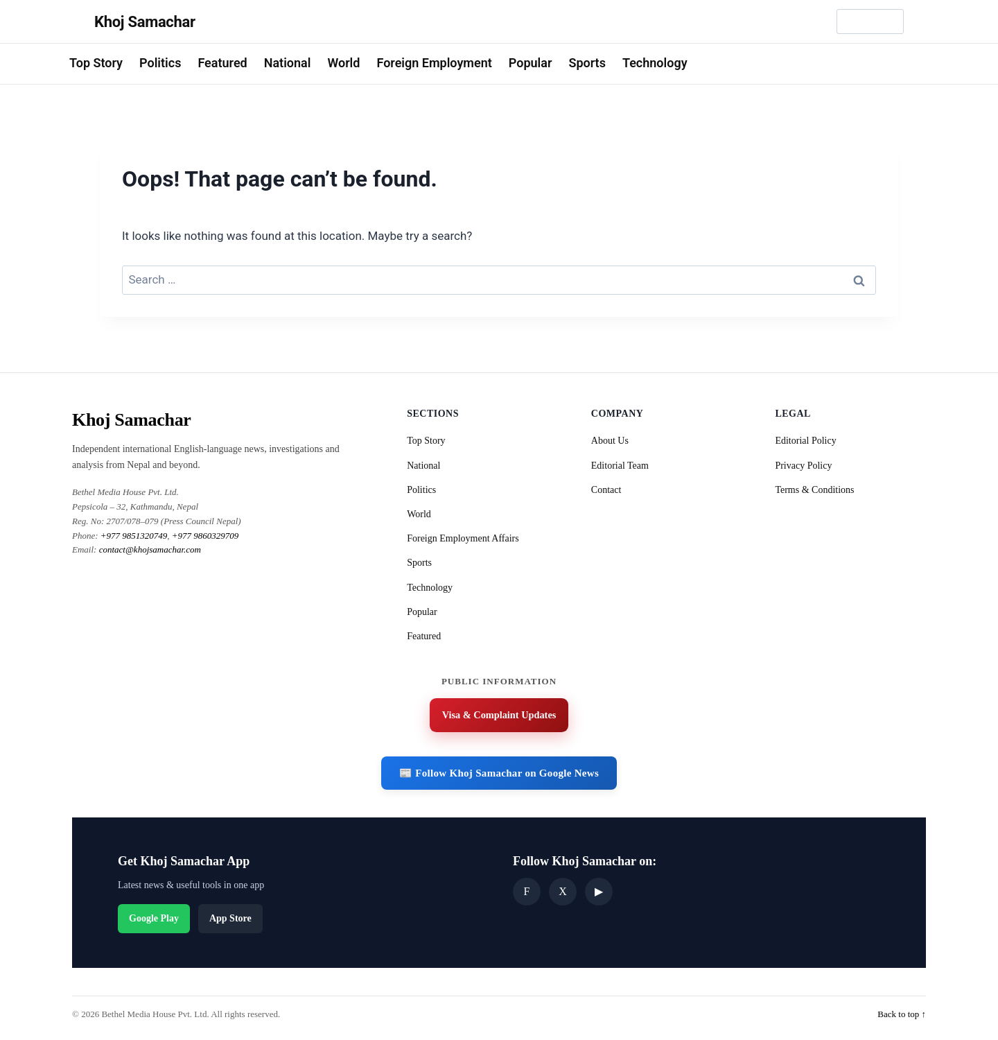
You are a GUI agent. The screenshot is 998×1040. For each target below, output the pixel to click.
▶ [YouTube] (599, 893)
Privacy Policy (803, 465)
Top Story (96, 62)
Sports (587, 62)
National (287, 62)
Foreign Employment (433, 62)
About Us (610, 440)
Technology (655, 62)
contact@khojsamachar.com (150, 549)
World (343, 62)
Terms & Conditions (814, 490)
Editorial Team (620, 465)
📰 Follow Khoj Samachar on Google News (499, 775)
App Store (230, 920)
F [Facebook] (527, 893)
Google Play (154, 920)
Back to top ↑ (901, 1015)
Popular (530, 62)
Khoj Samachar (144, 22)
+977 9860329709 (205, 535)
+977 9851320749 (134, 535)
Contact (606, 490)
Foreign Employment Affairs (463, 538)
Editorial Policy (805, 440)
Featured (222, 62)
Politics (160, 62)
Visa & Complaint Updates (499, 716)
